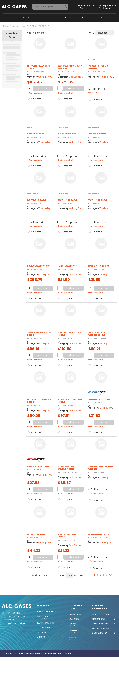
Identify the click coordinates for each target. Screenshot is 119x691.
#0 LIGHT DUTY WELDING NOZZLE (39, 400)
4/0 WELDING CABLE (67, 200)
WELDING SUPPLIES (100, 628)
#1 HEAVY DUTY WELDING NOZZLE (70, 400)
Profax (91, 59)
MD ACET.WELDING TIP (38, 534)
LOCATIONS (74, 619)
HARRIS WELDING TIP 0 (98, 266)
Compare (34, 99)
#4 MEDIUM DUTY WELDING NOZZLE (96, 333)
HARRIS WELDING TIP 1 (68, 266)
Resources (86, 18)
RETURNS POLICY (73, 638)
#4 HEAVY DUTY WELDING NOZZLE (70, 333)
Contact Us (106, 18)
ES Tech (68, 653)
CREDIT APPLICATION (46, 612)
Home (10, 18)
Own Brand (63, 127)
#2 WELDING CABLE (67, 134)
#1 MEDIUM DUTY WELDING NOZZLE (40, 333)
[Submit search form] (65, 7)
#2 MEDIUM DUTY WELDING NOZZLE (66, 467)
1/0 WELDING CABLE (97, 200)
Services (51, 18)
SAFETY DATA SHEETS (47, 623)
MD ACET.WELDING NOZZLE (67, 535)
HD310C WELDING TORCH (39, 266)
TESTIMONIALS (43, 628)
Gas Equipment (46, 76)
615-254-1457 (11, 613)
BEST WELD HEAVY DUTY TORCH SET (38, 67)
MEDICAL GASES (99, 619)
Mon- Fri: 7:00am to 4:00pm (13, 618)
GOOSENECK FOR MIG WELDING (98, 67)
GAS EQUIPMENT (99, 633)
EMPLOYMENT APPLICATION (43, 617)
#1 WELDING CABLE (97, 134)
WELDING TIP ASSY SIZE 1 (99, 399)
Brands (68, 18)
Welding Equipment (48, 142)
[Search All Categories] (50, 7)
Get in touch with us (14, 623)
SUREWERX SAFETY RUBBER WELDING (100, 467)
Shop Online (28, 18)
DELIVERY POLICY (73, 631)
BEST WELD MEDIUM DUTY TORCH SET (70, 67)
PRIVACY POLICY (73, 625)
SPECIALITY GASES (100, 624)
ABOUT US (41, 637)
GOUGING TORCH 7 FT (98, 534)
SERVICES (41, 632)
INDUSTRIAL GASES (100, 614)
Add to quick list (34, 93)
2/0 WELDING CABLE (36, 200)
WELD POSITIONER (35, 134)
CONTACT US (75, 614)
